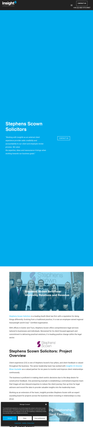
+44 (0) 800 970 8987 (81, 8)
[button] (46, 404)
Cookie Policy (18, 423)
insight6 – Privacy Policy (28, 423)
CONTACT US (82, 3)
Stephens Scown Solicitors (20, 316)
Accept (10, 418)
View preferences (40, 418)
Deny (24, 418)
